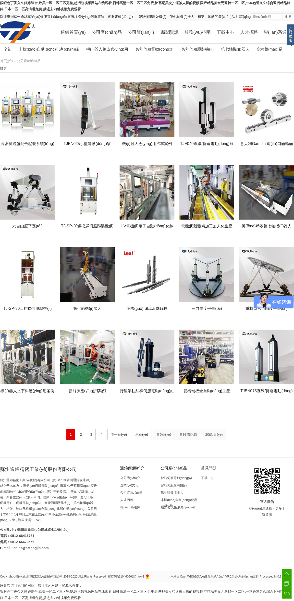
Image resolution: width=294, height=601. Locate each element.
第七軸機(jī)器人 (235, 49)
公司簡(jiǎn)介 (141, 32)
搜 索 (288, 16)
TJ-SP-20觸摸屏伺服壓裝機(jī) (87, 226)
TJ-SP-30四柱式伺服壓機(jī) (27, 308)
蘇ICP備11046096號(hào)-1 (126, 576)
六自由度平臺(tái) (27, 226)
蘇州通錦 (20, 17)
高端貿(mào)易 (269, 49)
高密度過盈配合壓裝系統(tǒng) (27, 144)
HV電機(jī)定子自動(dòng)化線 (147, 226)
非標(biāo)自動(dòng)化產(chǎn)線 (49, 49)
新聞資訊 (170, 32)
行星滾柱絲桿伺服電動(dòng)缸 (147, 391)
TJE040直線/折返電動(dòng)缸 (206, 144)
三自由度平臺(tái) (207, 308)
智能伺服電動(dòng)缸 (154, 49)
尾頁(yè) (141, 434)
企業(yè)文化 (129, 485)
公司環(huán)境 (131, 492)
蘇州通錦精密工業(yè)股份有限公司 (39, 576)
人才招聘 (249, 32)
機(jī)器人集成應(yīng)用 (107, 49)
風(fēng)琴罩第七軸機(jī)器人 (267, 226)
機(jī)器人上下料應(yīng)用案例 (27, 391)
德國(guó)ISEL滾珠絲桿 (147, 308)
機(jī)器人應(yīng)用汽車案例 (147, 144)
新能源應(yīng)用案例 (87, 391)
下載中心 (225, 32)
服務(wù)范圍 (197, 32)
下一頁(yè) (119, 434)
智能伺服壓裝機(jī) (198, 49)
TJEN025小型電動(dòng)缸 (87, 144)
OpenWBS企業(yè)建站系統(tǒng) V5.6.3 (207, 576)
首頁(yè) (6, 61)
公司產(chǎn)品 (107, 32)
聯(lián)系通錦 (277, 32)
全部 (8, 49)
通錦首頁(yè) (73, 32)
